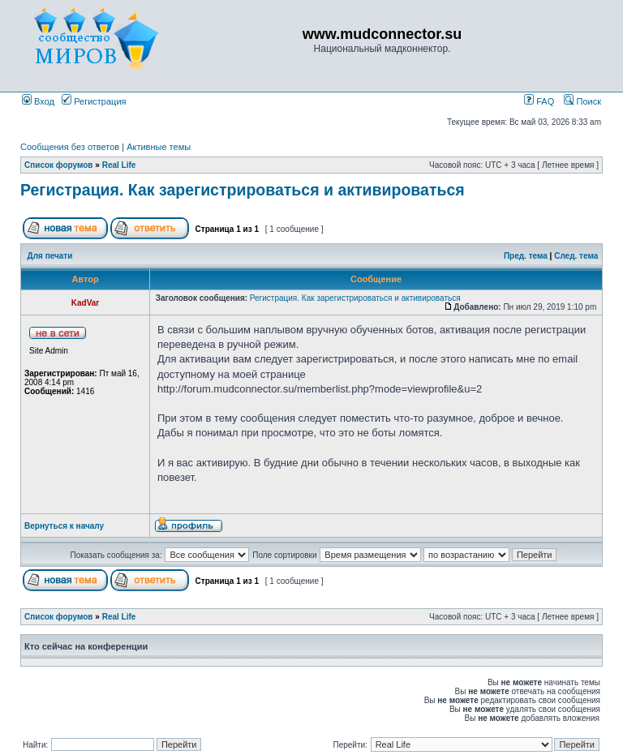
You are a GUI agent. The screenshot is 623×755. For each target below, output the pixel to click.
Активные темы (159, 147)
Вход (38, 101)
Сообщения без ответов (69, 147)
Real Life (119, 165)
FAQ (539, 101)
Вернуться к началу (64, 525)
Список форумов (58, 165)
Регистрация (94, 101)
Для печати (50, 255)
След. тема (576, 255)
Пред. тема (526, 255)
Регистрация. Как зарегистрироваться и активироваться (242, 190)
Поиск (582, 101)
